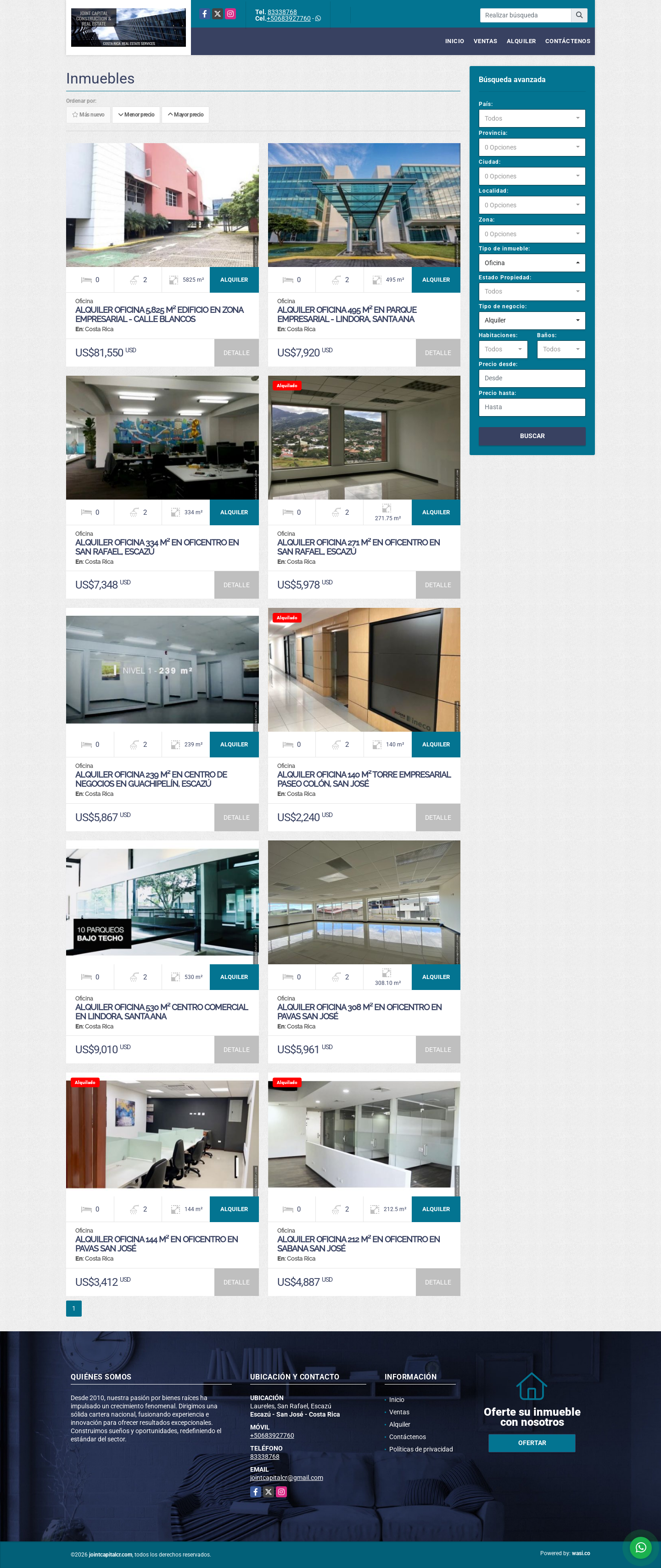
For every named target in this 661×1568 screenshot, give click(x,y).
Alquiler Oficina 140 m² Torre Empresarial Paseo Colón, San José (363, 779)
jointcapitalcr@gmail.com (286, 1477)
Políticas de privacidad (421, 1449)
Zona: (487, 220)
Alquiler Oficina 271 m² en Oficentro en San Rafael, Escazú (358, 547)
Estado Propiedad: (505, 277)
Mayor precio (185, 115)
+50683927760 (289, 18)
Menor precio (136, 115)
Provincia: (493, 133)
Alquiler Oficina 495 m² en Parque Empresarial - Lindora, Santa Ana (346, 314)
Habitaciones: (498, 335)
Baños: (547, 335)
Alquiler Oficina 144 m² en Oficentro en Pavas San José (156, 1243)
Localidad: (494, 191)
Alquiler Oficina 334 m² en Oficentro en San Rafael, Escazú (157, 547)
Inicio (455, 41)
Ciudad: (490, 162)
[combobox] (532, 118)
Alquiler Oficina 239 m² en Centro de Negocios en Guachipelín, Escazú (151, 779)
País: (486, 104)
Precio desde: (498, 364)
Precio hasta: (497, 393)
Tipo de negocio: (503, 306)
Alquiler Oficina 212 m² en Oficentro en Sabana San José (358, 1243)
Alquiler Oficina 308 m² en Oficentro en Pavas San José (359, 1011)
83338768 (282, 12)
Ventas (486, 41)
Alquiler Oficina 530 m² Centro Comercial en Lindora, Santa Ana (161, 1011)
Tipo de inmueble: (504, 248)
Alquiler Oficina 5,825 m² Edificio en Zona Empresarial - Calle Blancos (159, 314)
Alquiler (521, 41)
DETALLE (237, 352)
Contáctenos (568, 41)
